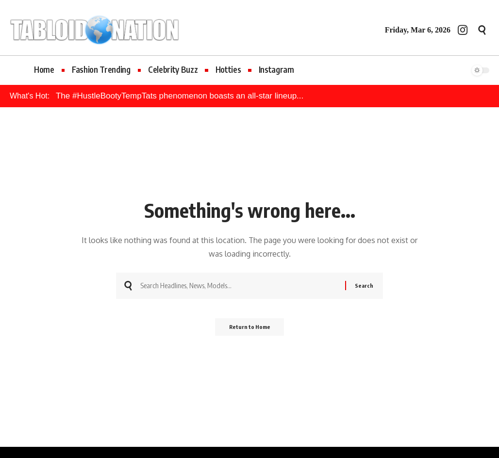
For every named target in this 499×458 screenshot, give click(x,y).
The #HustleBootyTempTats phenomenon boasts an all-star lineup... (179, 95)
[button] (482, 30)
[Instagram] (462, 29)
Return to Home (249, 330)
